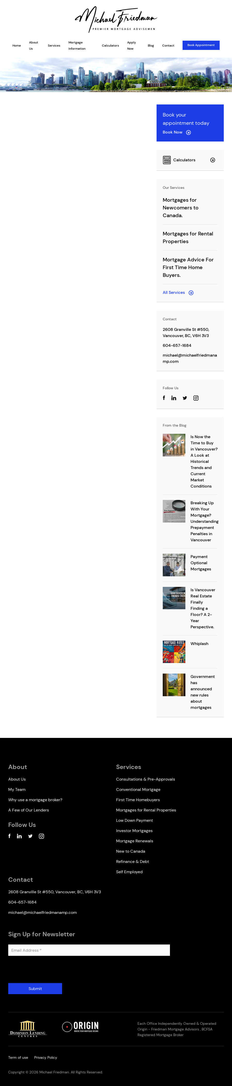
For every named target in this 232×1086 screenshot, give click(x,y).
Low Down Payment (134, 820)
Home (16, 45)
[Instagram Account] (196, 398)
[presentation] (47, 971)
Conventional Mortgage (138, 789)
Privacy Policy (45, 1057)
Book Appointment (201, 45)
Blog (151, 45)
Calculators (110, 45)
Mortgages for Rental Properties (146, 810)
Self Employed (129, 872)
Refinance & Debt (132, 861)
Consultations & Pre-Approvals (145, 779)
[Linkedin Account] (19, 837)
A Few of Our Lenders (28, 810)
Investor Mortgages (134, 830)
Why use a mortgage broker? (35, 799)
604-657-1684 (177, 345)
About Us (17, 779)
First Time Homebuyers (138, 799)
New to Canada (130, 851)
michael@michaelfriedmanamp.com (190, 358)
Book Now (177, 132)
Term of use (18, 1057)
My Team (16, 789)
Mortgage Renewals (134, 841)
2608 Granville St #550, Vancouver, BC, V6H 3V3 (186, 332)
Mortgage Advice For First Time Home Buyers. (188, 267)
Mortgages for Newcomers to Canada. (181, 208)
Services (54, 45)
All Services (178, 292)
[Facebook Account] (9, 837)
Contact (168, 45)
